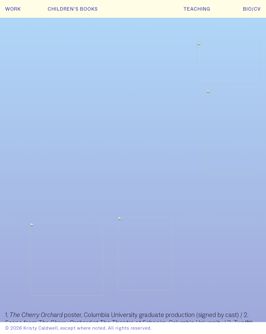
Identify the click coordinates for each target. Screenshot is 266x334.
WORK (13, 8)
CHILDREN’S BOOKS (69, 8)
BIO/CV (252, 8)
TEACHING (196, 8)
